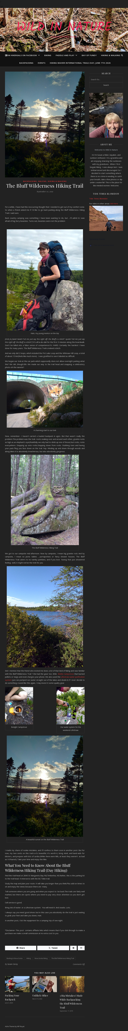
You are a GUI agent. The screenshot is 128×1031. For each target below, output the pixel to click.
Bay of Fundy (89, 55)
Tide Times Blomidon (98, 198)
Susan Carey (13, 964)
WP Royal (20, 1026)
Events (41, 63)
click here (114, 203)
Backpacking (26, 63)
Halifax (42, 181)
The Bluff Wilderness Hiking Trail (62, 958)
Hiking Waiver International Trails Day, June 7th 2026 (80, 63)
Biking (47, 55)
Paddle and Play (65, 55)
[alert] (106, 245)
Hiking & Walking (110, 55)
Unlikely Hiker (40, 995)
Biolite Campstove (66, 674)
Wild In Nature (64, 27)
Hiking (28, 958)
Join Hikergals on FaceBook (21, 55)
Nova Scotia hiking (41, 958)
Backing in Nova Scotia (14, 958)
